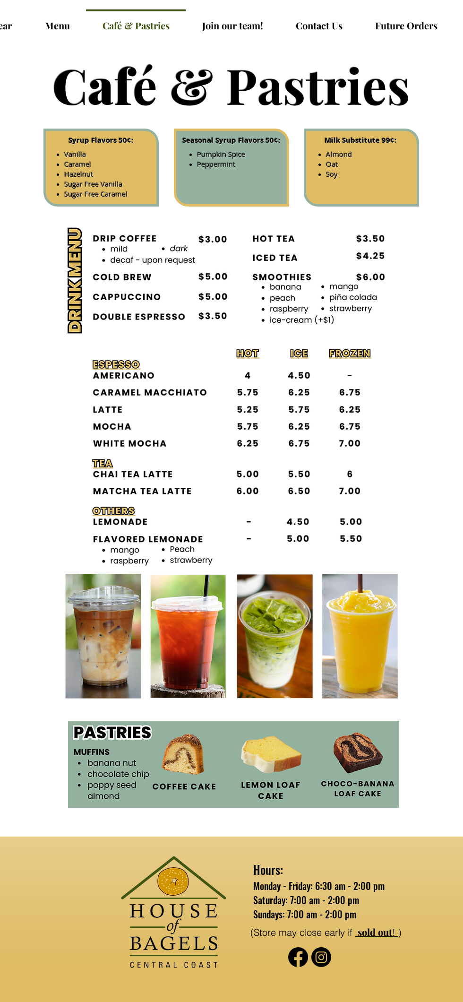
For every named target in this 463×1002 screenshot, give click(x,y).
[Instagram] (321, 957)
